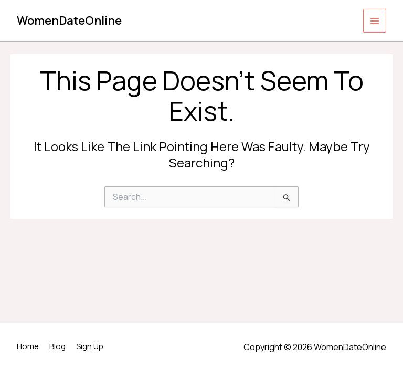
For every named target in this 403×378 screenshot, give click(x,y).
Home (28, 346)
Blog (57, 346)
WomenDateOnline (69, 20)
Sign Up (89, 346)
